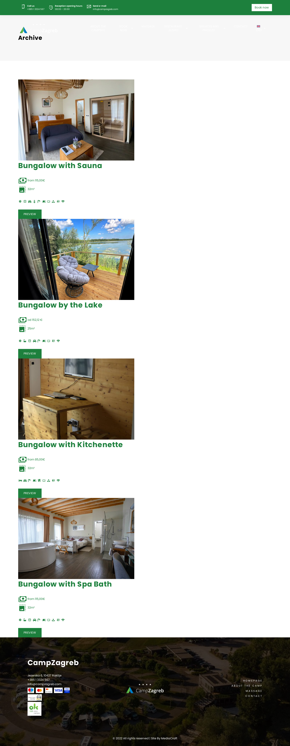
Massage (148, 26)
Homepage (252, 680)
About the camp (246, 685)
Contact (241, 26)
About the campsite (98, 28)
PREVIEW (30, 214)
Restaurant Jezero (173, 28)
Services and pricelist (209, 28)
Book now (262, 7)
